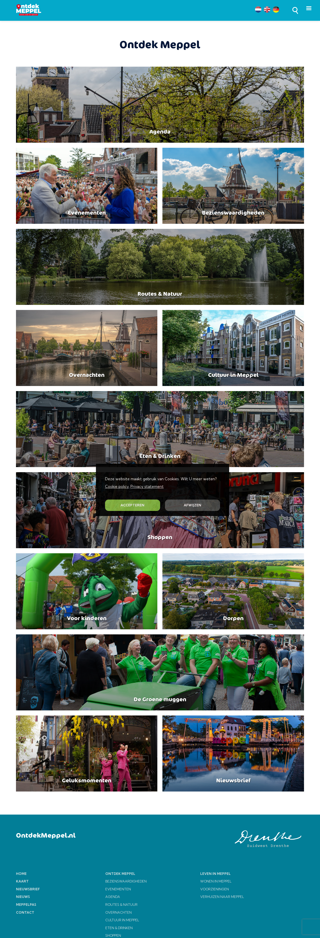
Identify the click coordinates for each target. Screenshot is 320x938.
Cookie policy (117, 486)
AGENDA (112, 897)
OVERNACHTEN (118, 912)
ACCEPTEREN (132, 505)
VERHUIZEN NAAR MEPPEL (222, 897)
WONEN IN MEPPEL (215, 881)
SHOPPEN (113, 935)
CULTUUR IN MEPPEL (122, 920)
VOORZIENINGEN (214, 889)
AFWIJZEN (192, 505)
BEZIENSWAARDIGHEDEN (126, 881)
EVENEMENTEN (118, 889)
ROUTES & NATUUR (121, 905)
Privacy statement (147, 486)
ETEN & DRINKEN (119, 928)
